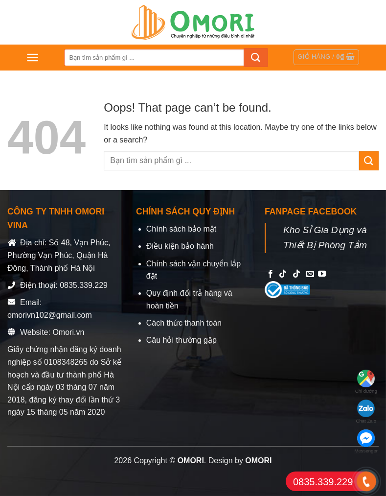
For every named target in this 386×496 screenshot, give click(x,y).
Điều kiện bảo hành (180, 246)
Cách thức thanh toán (184, 323)
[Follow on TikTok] (283, 274)
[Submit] (256, 57)
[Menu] (32, 58)
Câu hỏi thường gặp (181, 340)
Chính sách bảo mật (181, 229)
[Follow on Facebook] (270, 274)
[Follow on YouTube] (322, 274)
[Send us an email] (310, 274)
